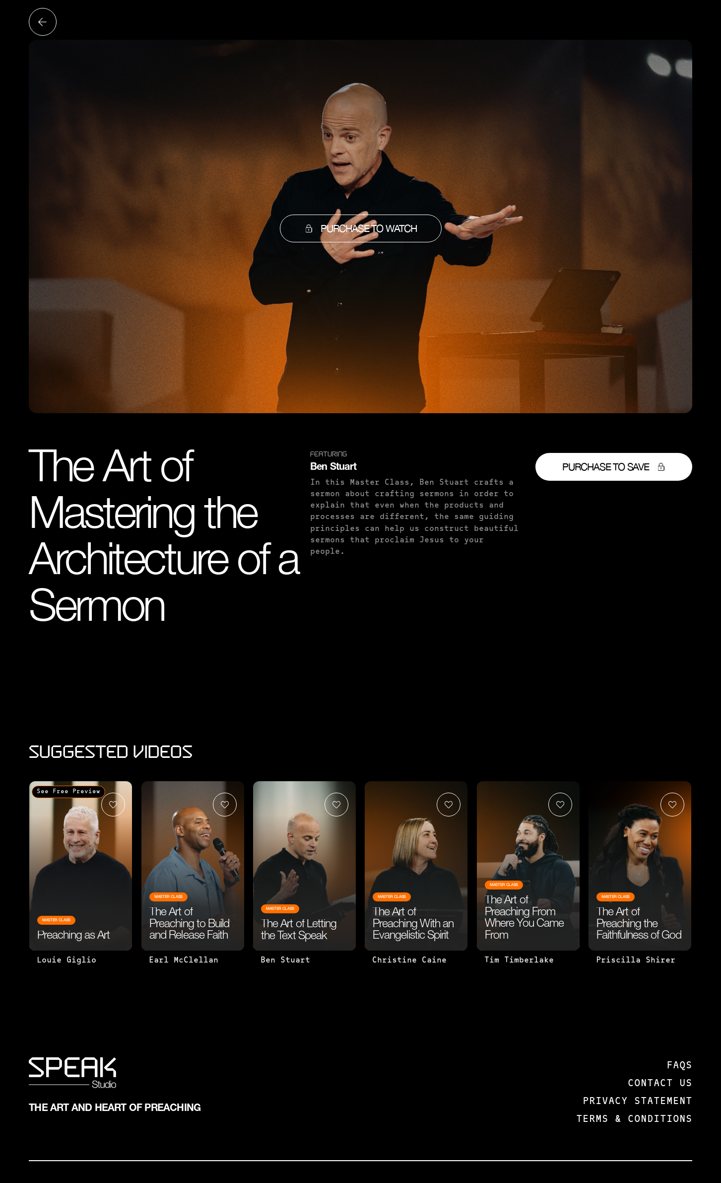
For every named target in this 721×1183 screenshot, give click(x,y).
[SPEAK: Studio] (72, 1074)
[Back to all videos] (43, 22)
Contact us (660, 1084)
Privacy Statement (637, 1102)
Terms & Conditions (634, 1119)
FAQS (679, 1066)
